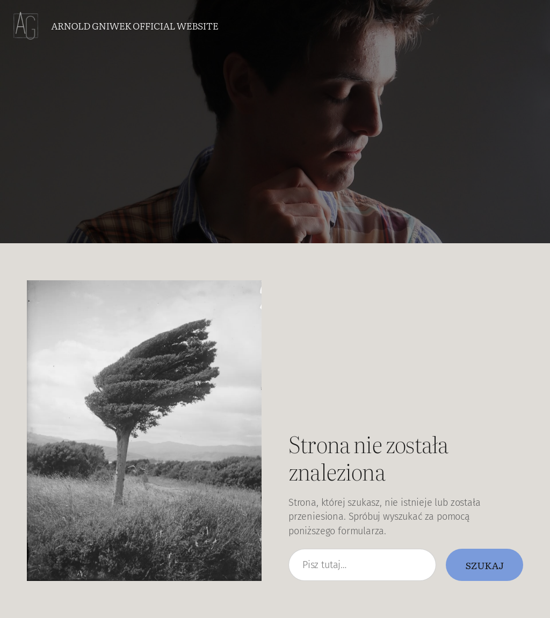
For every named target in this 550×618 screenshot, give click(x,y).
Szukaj (484, 565)
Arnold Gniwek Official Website (134, 25)
